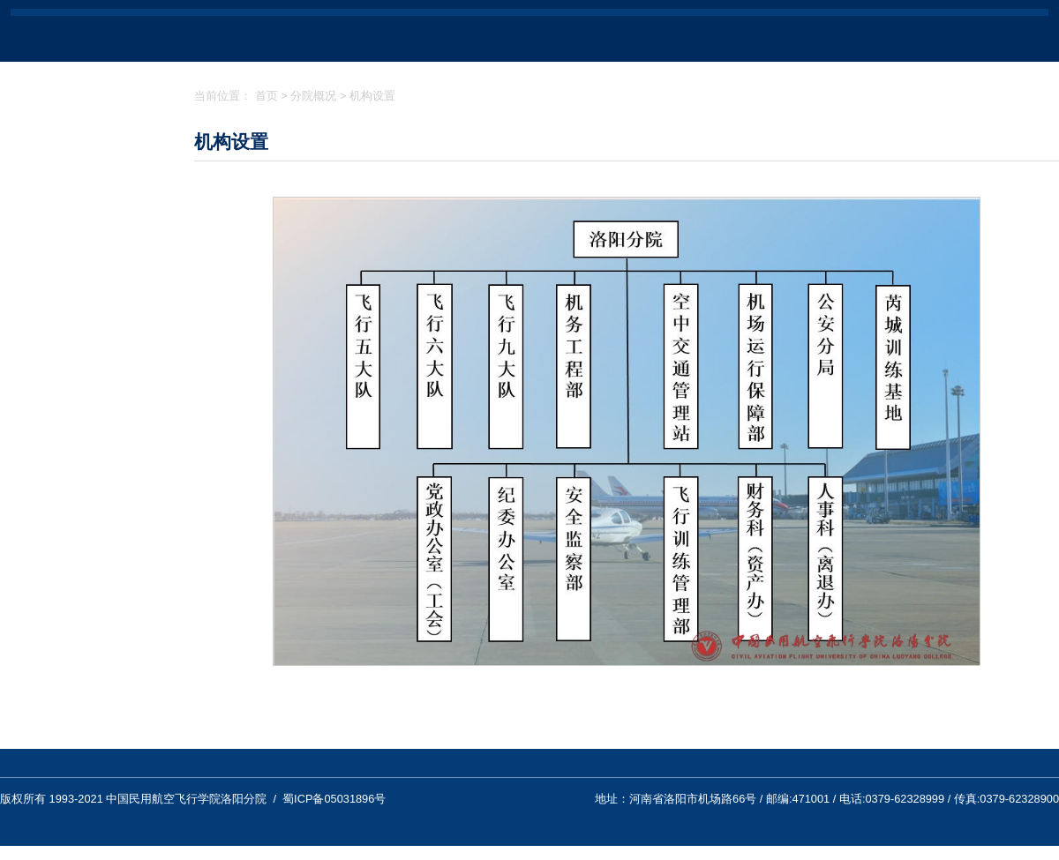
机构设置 (372, 95)
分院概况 (313, 95)
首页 (266, 95)
